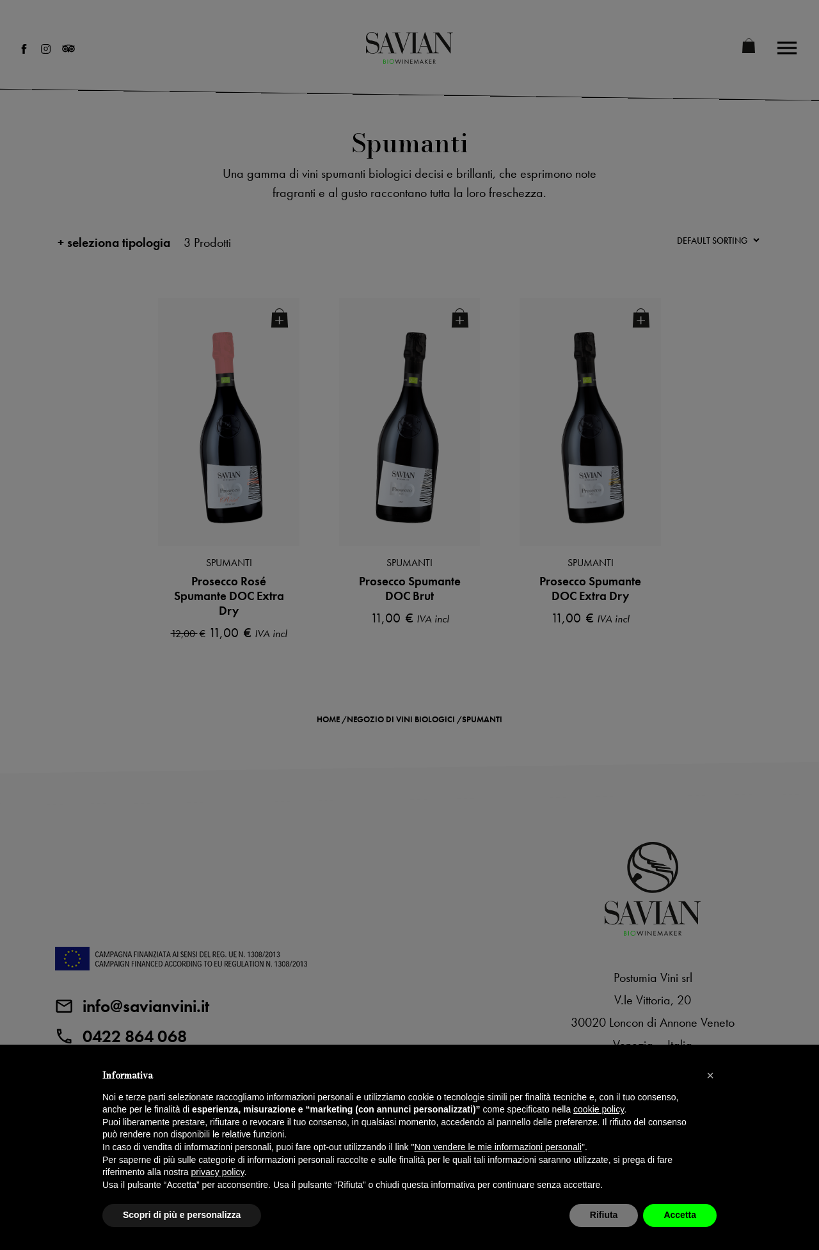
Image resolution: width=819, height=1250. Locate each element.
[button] (710, 1075)
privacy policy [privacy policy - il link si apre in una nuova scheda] (217, 1172)
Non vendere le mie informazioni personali (497, 1147)
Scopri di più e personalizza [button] (182, 1215)
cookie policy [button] (598, 1109)
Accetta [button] (680, 1215)
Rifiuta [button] (604, 1215)
